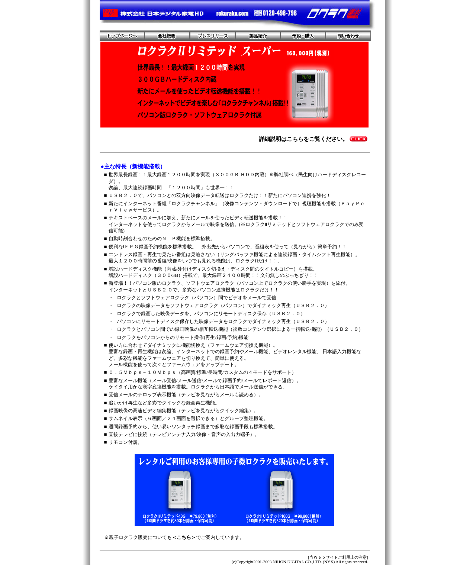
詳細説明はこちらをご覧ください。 (303, 139)
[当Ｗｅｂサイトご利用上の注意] (338, 557)
